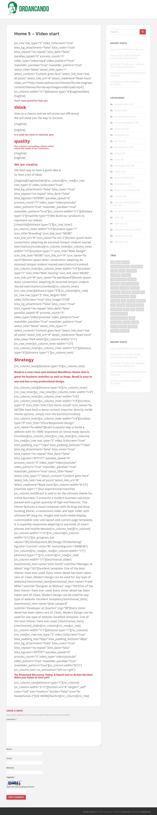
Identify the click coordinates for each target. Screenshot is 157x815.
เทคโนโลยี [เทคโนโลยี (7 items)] (132, 326)
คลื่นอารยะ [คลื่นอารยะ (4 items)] (115, 292)
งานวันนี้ (118, 196)
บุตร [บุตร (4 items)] (123, 300)
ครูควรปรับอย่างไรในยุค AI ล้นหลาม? (127, 49)
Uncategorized (122, 165)
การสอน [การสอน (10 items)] (114, 288)
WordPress (146, 812)
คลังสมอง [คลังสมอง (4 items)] (135, 288)
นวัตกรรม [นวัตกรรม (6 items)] (115, 300)
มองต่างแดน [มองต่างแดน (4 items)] (116, 309)
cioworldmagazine (124, 122)
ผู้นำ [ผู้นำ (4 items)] (113, 305)
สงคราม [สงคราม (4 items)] (140, 309)
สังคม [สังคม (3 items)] (132, 318)
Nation (117, 153)
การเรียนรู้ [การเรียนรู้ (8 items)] (124, 288)
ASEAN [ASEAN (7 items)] (125, 262)
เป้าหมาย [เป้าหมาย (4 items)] (115, 330)
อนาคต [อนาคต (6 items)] (126, 322)
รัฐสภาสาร (119, 223)
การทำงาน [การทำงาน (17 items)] (115, 275)
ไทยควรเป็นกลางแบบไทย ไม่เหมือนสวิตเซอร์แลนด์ (128, 74)
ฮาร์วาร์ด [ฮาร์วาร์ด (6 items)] (122, 326)
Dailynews (119, 135)
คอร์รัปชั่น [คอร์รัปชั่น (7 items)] (126, 292)
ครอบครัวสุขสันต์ (122, 178)
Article (117, 110)
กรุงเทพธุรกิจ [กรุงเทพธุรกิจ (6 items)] (136, 266)
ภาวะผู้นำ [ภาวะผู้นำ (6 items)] (120, 305)
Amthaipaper (121, 104)
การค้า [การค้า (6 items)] (121, 270)
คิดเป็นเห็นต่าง (120, 184)
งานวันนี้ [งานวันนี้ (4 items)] (135, 292)
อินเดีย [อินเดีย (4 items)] (114, 326)
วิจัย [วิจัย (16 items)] (132, 309)
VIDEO (117, 171)
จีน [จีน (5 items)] (143, 292)
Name (9, 749)
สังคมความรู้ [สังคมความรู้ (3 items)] (116, 322)
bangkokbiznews (123, 116)
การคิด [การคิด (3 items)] (114, 270)
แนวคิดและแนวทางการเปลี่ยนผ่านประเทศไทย (125, 83)
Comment (11, 719)
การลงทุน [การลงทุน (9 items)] (132, 279)
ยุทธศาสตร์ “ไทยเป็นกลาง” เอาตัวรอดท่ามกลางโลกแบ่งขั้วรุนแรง (127, 66)
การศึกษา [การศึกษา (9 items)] (115, 283)
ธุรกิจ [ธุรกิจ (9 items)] (133, 296)
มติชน (117, 217)
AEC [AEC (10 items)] (118, 262)
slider (117, 159)
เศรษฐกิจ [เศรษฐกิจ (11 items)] (124, 330)
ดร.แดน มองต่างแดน (124, 211)
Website (10, 767)
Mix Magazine (121, 147)
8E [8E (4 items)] (112, 262)
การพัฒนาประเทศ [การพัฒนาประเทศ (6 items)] (118, 279)
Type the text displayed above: (20, 786)
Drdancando (89, 812)
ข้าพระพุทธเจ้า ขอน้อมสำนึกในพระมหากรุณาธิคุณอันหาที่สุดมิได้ (125, 57)
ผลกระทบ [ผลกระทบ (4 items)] (141, 300)
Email (9, 758)
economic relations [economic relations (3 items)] (120, 266)
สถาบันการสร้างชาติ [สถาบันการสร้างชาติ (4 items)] (119, 313)
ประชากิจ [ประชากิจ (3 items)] (131, 300)
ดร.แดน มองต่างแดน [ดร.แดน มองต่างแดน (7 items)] (119, 296)
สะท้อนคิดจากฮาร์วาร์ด (124, 229)
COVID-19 (119, 129)
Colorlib (125, 812)
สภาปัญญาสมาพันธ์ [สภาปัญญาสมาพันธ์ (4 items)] (119, 318)
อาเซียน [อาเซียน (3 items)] (135, 322)
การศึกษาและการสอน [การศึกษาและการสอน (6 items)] (129, 283)
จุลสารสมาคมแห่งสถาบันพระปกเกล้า (125, 204)
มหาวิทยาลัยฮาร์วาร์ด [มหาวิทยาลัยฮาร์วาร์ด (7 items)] (135, 305)
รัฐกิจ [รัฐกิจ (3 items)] (126, 309)
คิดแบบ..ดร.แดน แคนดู (125, 190)
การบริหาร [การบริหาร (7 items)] (126, 275)
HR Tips (118, 141)
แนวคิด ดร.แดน (121, 235)
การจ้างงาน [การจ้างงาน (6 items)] (131, 270)
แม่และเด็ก (119, 242)
